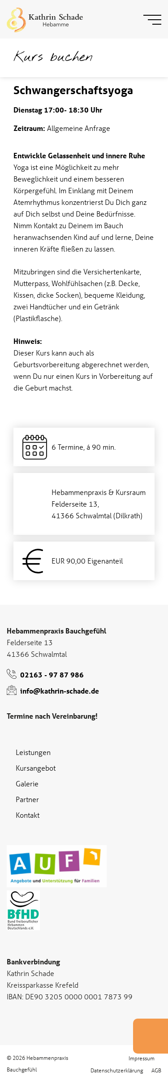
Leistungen (33, 752)
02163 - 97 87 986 (52, 674)
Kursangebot (36, 767)
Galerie (27, 783)
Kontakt (27, 815)
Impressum (142, 1058)
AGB (156, 1070)
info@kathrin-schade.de (59, 690)
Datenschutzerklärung (116, 1070)
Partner (27, 799)
